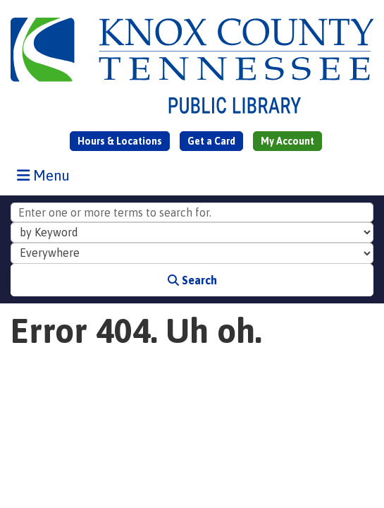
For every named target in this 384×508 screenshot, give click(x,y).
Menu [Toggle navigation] (46, 175)
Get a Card (211, 141)
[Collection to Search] (192, 253)
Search (192, 280)
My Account (287, 141)
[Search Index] (192, 232)
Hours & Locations (120, 141)
